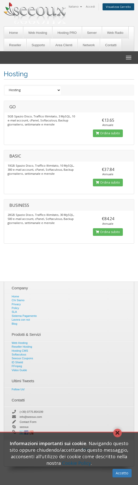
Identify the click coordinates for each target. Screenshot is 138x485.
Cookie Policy (76, 463)
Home (13, 33)
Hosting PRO (67, 33)
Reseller (15, 45)
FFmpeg (17, 366)
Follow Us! (18, 389)
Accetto (122, 473)
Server (92, 33)
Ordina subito (108, 133)
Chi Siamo (18, 300)
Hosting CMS (20, 350)
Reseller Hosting (22, 346)
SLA (14, 311)
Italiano (75, 6)
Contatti (110, 45)
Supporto (38, 45)
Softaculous (19, 354)
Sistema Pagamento (24, 315)
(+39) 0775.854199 (31, 411)
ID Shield (17, 362)
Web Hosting (37, 33)
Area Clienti (63, 45)
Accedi (90, 6)
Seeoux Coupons (22, 358)
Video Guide (19, 370)
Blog (14, 323)
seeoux (23, 426)
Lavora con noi (21, 319)
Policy (15, 308)
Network (89, 45)
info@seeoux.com (30, 416)
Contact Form (27, 421)
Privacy (16, 304)
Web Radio (115, 33)
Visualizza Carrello (118, 7)
